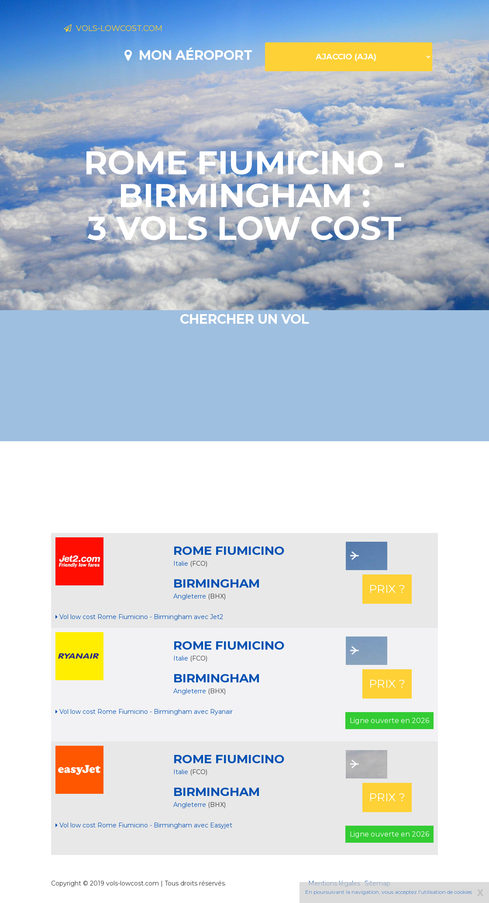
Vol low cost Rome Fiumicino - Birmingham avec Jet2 (139, 617)
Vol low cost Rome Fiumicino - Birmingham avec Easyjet (143, 825)
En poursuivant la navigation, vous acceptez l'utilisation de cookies (388, 892)
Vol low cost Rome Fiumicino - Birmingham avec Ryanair (144, 712)
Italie (180, 563)
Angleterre (190, 596)
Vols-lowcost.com (133, 29)
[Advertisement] (244, 487)
